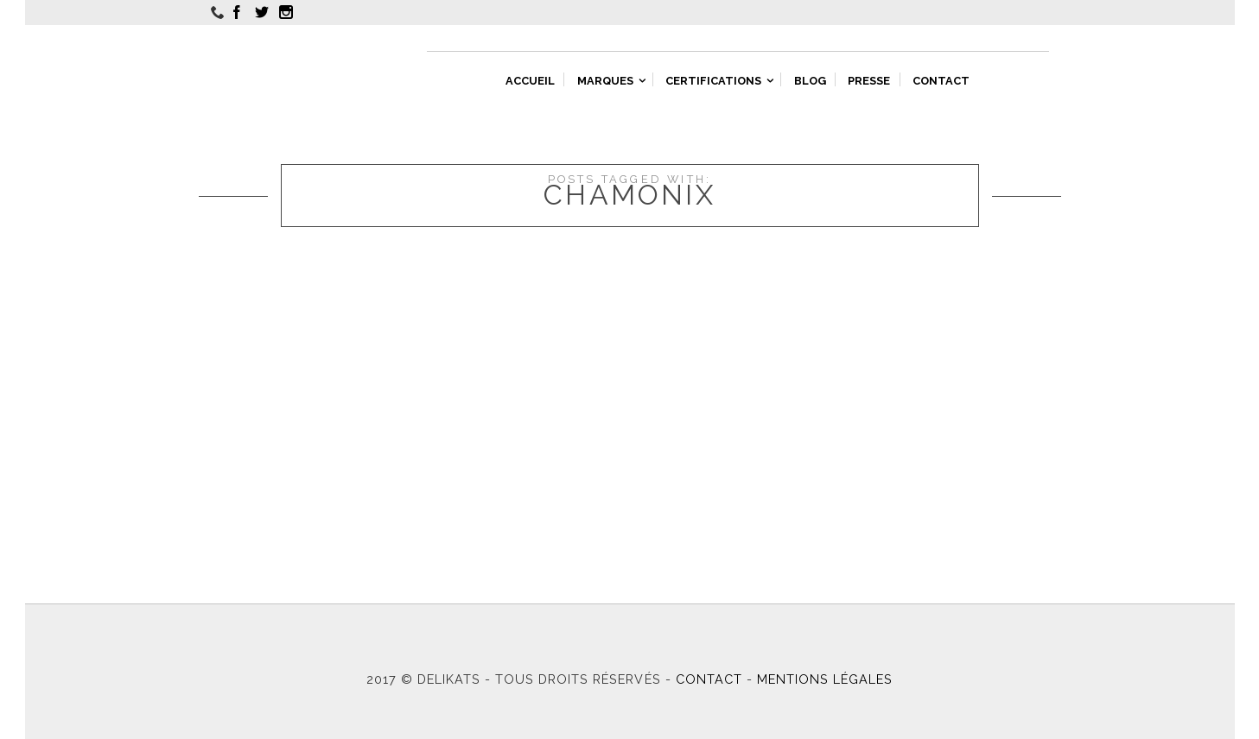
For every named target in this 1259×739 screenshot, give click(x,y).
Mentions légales (825, 679)
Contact (709, 679)
